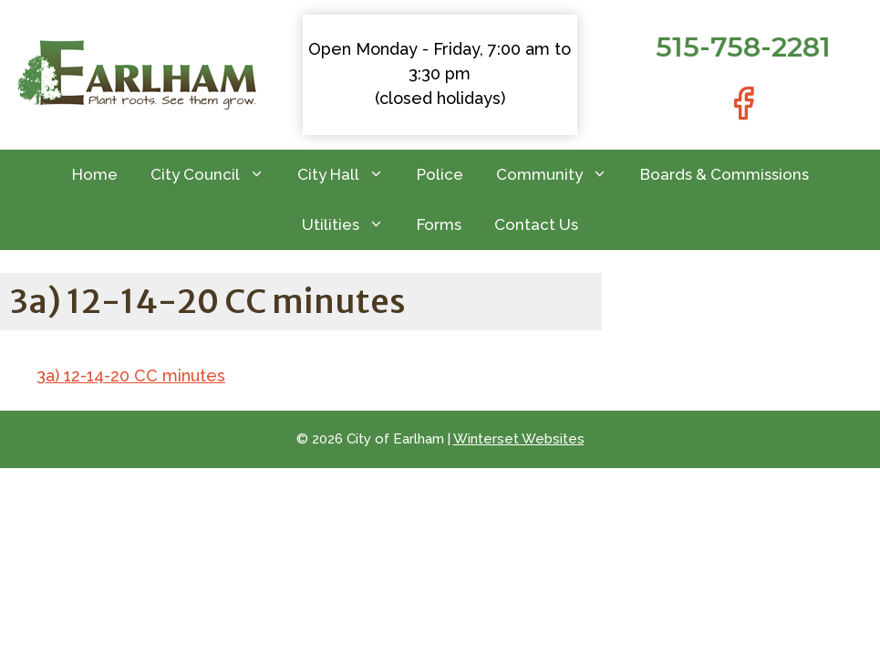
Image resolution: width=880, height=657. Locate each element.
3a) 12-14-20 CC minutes (130, 375)
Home (95, 174)
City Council (215, 175)
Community (560, 175)
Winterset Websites (519, 439)
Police (440, 174)
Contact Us (536, 224)
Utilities (351, 225)
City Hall (348, 175)
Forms (439, 224)
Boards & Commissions (724, 174)
